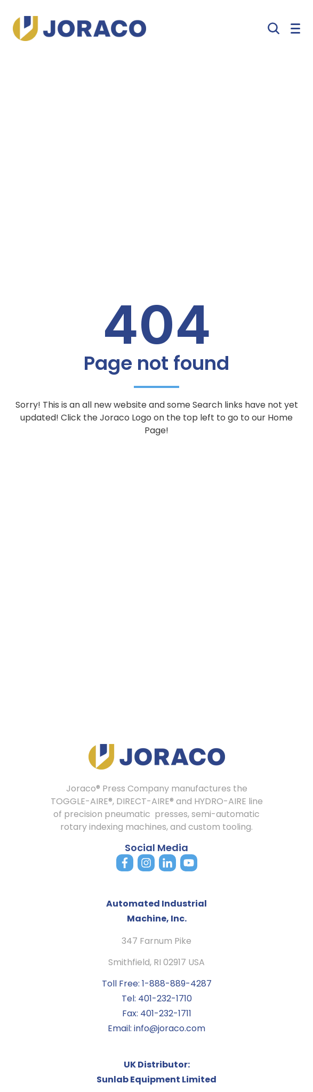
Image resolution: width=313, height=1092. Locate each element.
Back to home (156, 459)
